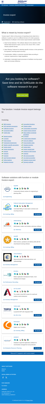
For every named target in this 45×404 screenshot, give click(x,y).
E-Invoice (25, 136)
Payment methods (28, 162)
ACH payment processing (10, 126)
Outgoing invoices (8, 162)
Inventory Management (11, 264)
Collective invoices (9, 128)
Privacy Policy (29, 400)
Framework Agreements (10, 143)
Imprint (3, 370)
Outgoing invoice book (29, 160)
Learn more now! (22, 95)
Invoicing (6, 153)
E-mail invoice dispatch (29, 138)
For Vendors (4, 385)
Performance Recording (11, 282)
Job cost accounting (28, 155)
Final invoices (7, 140)
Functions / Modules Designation (17, 5)
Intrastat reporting (28, 145)
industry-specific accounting (11, 145)
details (38, 196)
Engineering (8, 196)
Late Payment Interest (10, 158)
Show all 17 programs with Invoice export (22, 353)
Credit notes (7, 132)
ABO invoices (7, 124)
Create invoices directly (29, 130)
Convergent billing (8, 130)
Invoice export (30, 5)
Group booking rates (28, 143)
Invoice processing (9, 149)
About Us (4, 369)
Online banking (8, 160)
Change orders (27, 126)
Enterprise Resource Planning (13, 348)
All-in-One (18, 315)
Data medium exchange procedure (29, 133)
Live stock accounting (29, 158)
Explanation (7, 22)
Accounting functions (29, 124)
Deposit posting (8, 136)
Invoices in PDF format (29, 151)
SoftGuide (5, 5)
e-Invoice (6, 138)
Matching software (19, 22)
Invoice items (27, 147)
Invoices (6, 151)
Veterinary (18, 229)
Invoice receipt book (28, 149)
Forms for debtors (28, 140)
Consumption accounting (30, 128)
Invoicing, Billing (9, 214)
